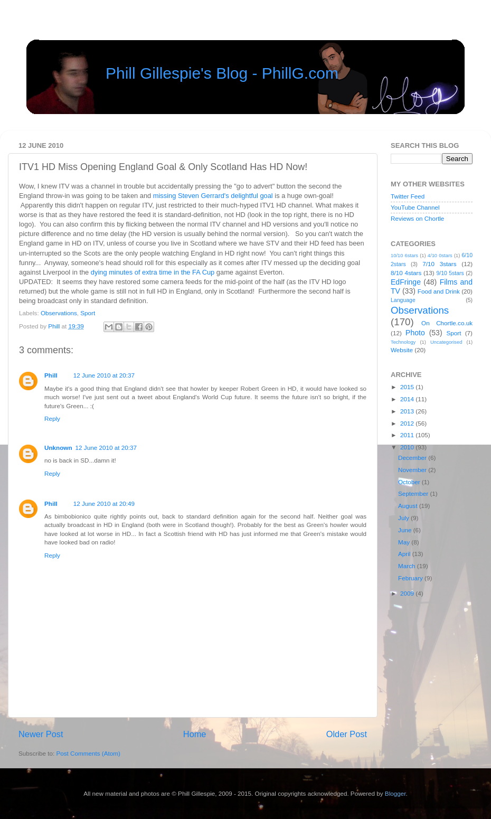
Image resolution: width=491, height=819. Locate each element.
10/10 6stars (404, 255)
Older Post (346, 734)
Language (403, 300)
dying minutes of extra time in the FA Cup (152, 272)
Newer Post (40, 734)
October (410, 481)
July (404, 517)
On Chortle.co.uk (447, 322)
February (411, 578)
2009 (408, 593)
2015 (408, 386)
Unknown (58, 447)
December (413, 457)
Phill (54, 326)
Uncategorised (446, 342)
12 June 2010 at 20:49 (104, 503)
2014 (408, 399)
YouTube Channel (415, 207)
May (404, 542)
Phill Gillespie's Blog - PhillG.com (222, 73)
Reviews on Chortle (417, 218)
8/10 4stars (406, 272)
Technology (403, 342)
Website (402, 349)
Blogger (395, 793)
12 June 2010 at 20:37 (104, 375)
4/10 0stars (440, 255)
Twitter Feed (407, 196)
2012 (408, 423)
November (413, 469)
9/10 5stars (450, 273)
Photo (415, 332)
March (407, 565)
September (414, 493)
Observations (59, 312)
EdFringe (406, 282)
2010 (408, 447)
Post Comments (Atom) (88, 753)
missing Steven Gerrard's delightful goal (213, 196)
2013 (408, 411)
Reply (52, 418)
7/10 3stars (439, 263)
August (408, 505)
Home (194, 734)
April (405, 553)
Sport (87, 312)
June (405, 529)
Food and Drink (439, 291)
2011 (408, 434)
